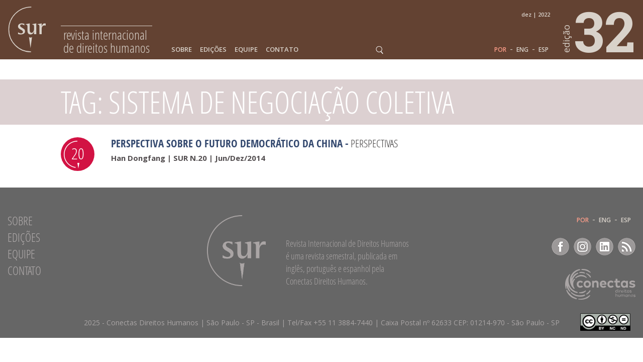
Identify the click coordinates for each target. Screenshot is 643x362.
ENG (522, 50)
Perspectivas (374, 143)
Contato (282, 49)
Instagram (582, 246)
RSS (626, 246)
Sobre (181, 49)
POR (500, 50)
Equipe (246, 49)
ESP (544, 50)
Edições (213, 49)
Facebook (560, 246)
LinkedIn (604, 246)
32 (599, 31)
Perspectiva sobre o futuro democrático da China (227, 143)
